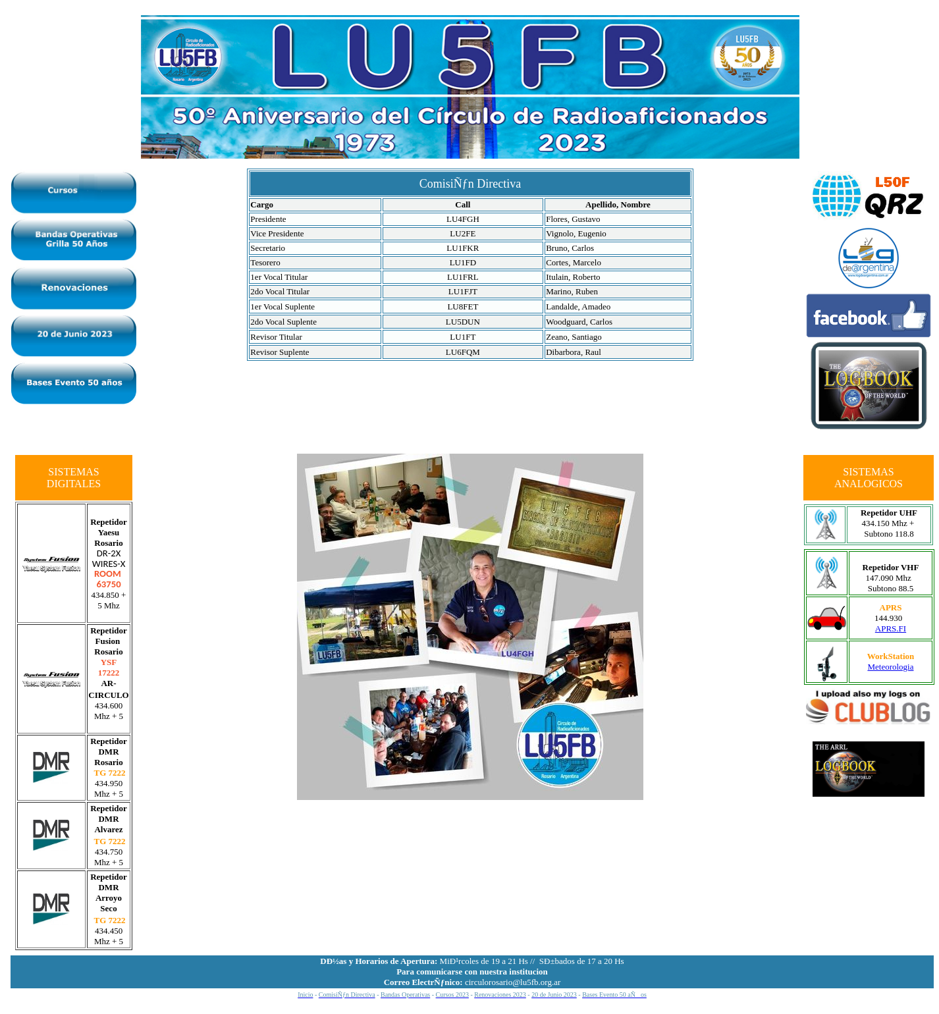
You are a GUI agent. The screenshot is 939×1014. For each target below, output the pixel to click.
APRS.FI (890, 628)
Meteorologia (890, 667)
